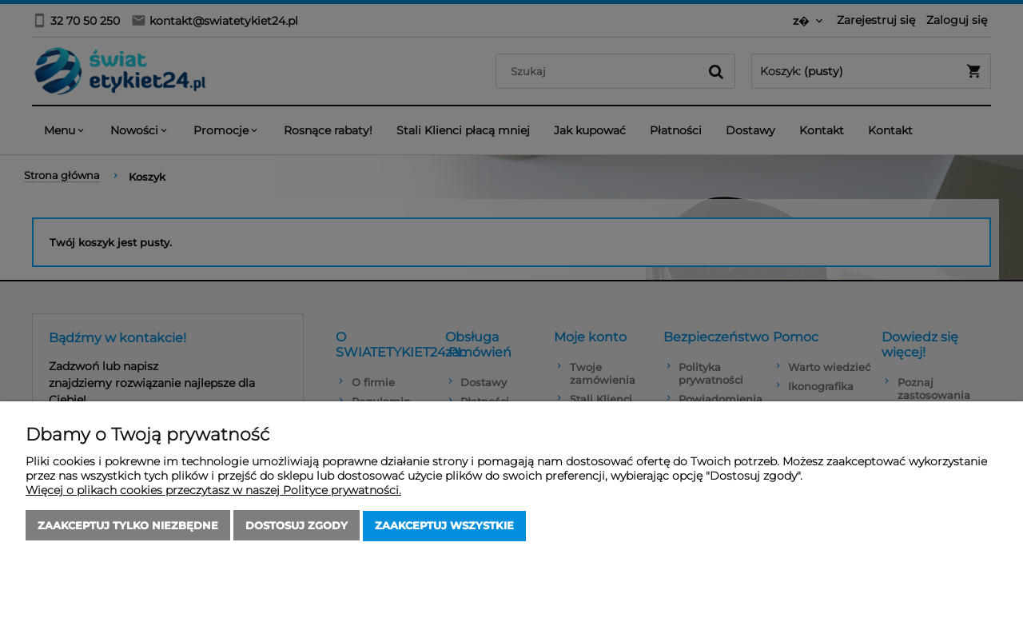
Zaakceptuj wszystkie (444, 526)
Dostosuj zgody (296, 526)
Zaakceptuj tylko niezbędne (128, 526)
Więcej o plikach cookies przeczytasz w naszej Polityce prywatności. (213, 491)
